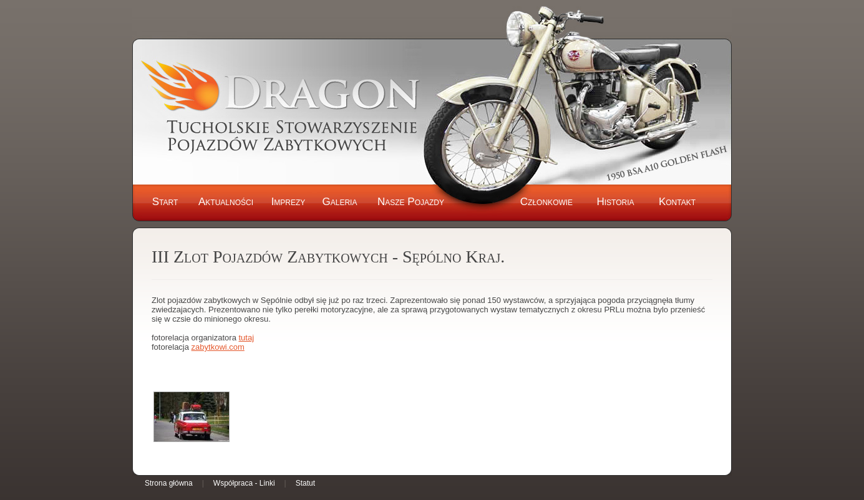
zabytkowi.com (218, 347)
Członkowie (546, 202)
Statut (305, 483)
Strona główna (169, 483)
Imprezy (288, 202)
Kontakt (677, 202)
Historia (615, 202)
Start (165, 202)
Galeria (340, 202)
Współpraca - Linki (244, 483)
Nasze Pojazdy (410, 202)
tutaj (246, 337)
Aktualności (225, 202)
